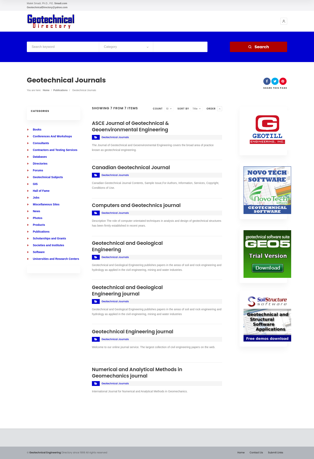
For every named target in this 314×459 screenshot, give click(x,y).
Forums (38, 170)
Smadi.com (60, 3)
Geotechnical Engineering (45, 452)
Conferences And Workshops (52, 136)
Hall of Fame (41, 190)
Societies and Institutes (48, 245)
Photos (37, 218)
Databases (40, 156)
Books (37, 129)
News (36, 211)
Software (39, 252)
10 (167, 108)
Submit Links (275, 452)
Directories (40, 163)
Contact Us (256, 452)
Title (194, 108)
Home (46, 90)
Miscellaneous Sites (46, 204)
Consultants (41, 143)
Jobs (36, 197)
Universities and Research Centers (56, 258)
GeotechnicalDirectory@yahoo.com (47, 7)
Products (39, 224)
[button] (283, 21)
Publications (60, 90)
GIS (35, 184)
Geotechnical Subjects (48, 177)
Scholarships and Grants (49, 238)
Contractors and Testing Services (55, 150)
